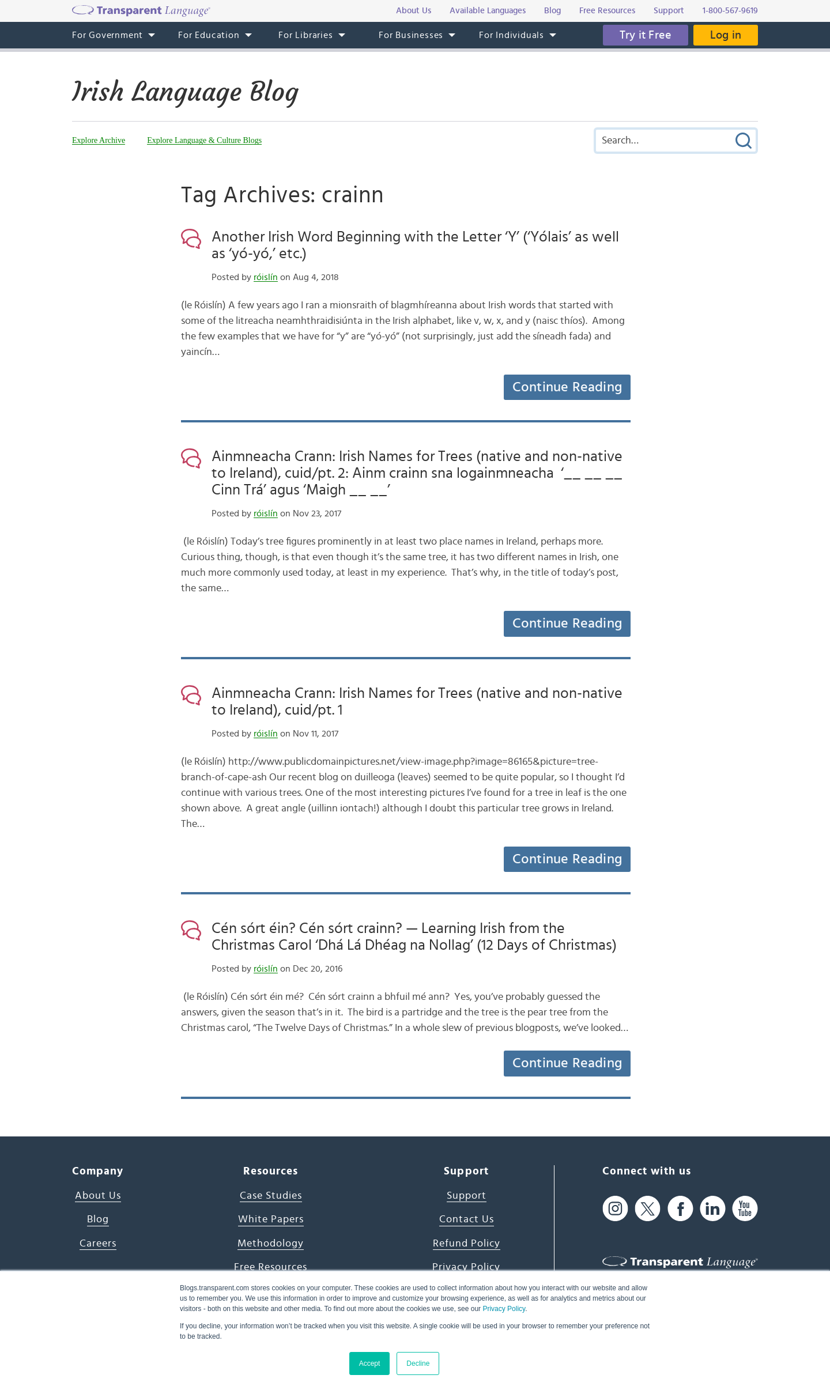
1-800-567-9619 (730, 10)
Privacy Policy (503, 1309)
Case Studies (271, 1196)
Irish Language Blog (187, 91)
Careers (98, 1243)
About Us (98, 1196)
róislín (266, 277)
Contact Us (466, 1219)
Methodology (270, 1243)
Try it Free (644, 35)
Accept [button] (369, 1363)
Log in (725, 35)
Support (466, 1196)
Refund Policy (466, 1243)
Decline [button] (417, 1363)
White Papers (271, 1219)
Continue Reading (567, 387)
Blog (98, 1219)
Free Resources (270, 1267)
